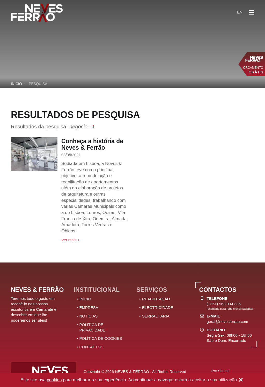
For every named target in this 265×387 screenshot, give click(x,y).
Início (16, 84)
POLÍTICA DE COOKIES (100, 338)
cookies (54, 379)
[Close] (241, 380)
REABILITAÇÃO (156, 299)
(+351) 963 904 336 (224, 304)
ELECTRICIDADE (157, 307)
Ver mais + (70, 240)
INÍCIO (85, 299)
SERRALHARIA (156, 316)
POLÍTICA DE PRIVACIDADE (92, 327)
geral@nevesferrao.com (227, 321)
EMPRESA (88, 307)
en (239, 12)
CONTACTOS (91, 347)
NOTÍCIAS (88, 316)
